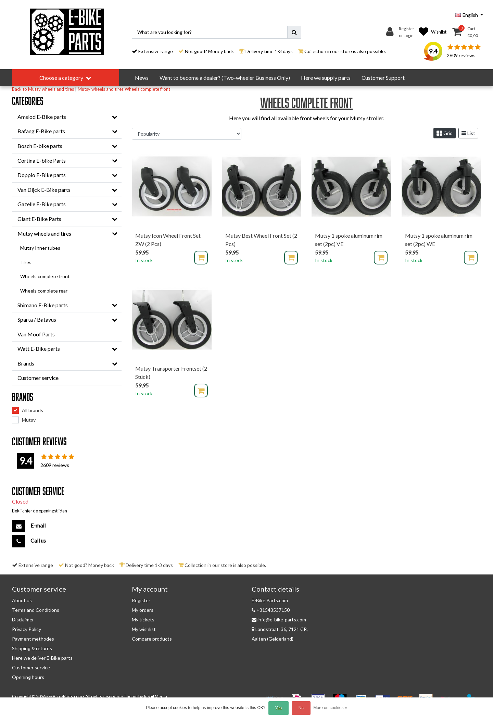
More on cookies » (330, 707)
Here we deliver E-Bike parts (42, 658)
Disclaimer (23, 619)
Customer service (31, 667)
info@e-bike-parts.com (279, 619)
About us (22, 600)
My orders (142, 610)
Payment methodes (33, 639)
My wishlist (144, 629)
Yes (278, 708)
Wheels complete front (147, 89)
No (301, 708)
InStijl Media (155, 696)
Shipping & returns (32, 648)
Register (141, 600)
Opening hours (28, 677)
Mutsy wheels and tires (101, 89)
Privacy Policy (26, 629)
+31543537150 (271, 610)
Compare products (152, 639)
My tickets (143, 619)
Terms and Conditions (35, 610)
